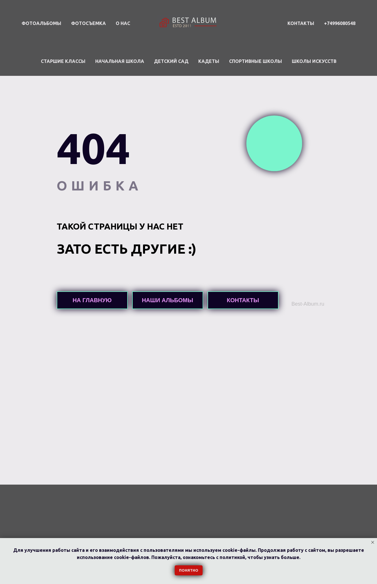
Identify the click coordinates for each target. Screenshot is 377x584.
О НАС (123, 23)
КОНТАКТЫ (300, 23)
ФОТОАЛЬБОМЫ (41, 23)
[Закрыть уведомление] (373, 542)
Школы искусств (314, 61)
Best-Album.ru (308, 304)
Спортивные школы (255, 61)
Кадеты (208, 61)
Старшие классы (63, 61)
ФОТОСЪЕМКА (88, 23)
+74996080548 (339, 23)
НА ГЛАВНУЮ (92, 300)
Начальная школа (119, 61)
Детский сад (171, 61)
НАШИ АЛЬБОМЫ (167, 300)
